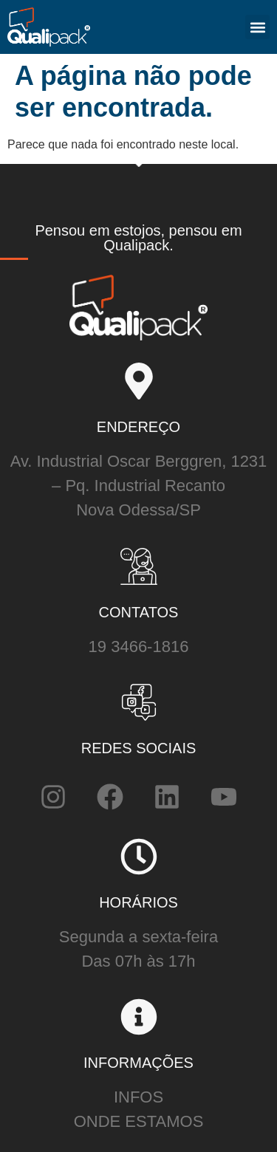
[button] (257, 27)
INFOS (138, 1097)
